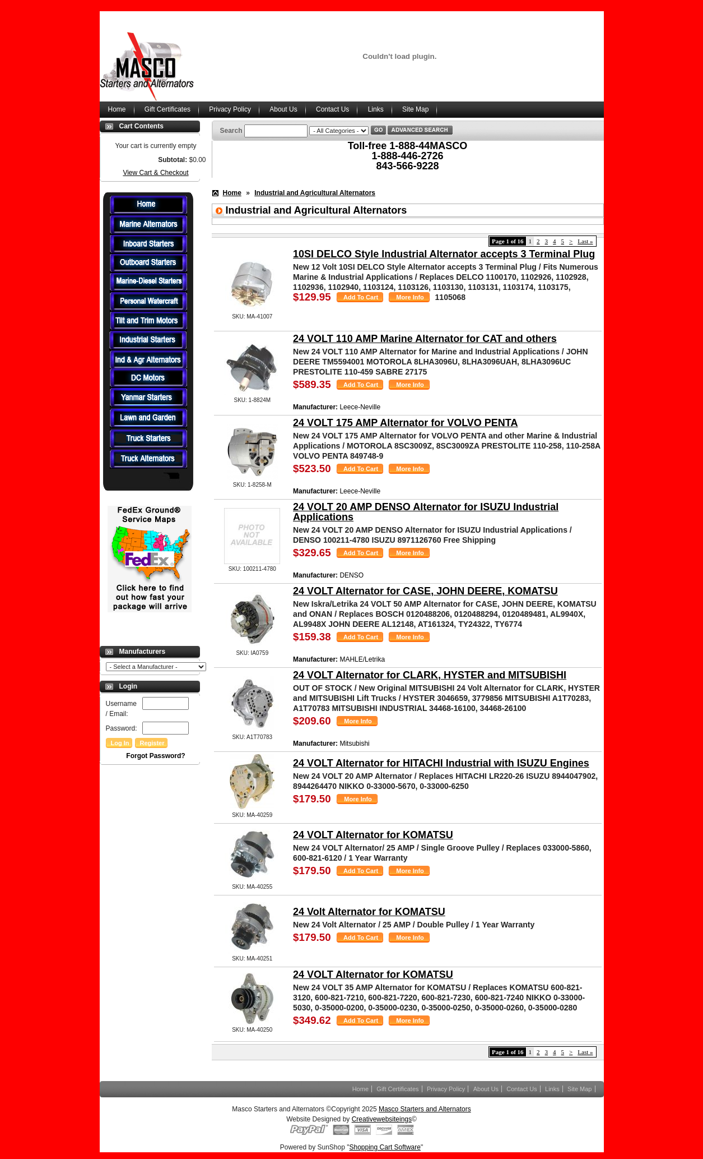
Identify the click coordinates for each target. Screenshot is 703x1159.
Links (376, 109)
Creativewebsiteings (382, 1119)
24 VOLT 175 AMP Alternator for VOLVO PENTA (405, 422)
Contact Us (332, 109)
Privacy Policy (230, 109)
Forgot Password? (155, 756)
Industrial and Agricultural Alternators (314, 193)
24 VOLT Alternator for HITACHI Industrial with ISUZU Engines (441, 763)
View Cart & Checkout (155, 173)
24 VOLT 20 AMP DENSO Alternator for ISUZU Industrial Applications (425, 512)
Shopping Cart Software (385, 1147)
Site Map (415, 109)
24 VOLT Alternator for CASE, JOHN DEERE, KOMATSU (425, 591)
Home (117, 109)
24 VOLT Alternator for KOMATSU (373, 835)
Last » (585, 241)
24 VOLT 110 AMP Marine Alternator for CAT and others (425, 338)
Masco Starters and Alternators (425, 1109)
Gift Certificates (167, 109)
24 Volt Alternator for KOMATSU (369, 911)
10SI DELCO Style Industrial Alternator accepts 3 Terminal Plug (444, 254)
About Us (283, 109)
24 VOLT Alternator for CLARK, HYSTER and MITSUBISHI (429, 675)
